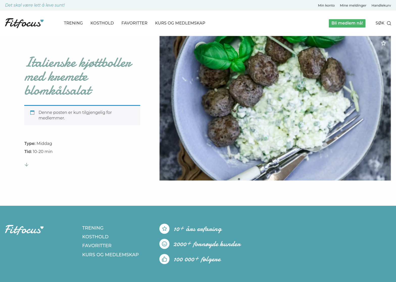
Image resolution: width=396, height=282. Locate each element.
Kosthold (102, 23)
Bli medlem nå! (347, 23)
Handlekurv (381, 5)
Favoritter (134, 23)
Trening (73, 23)
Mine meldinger (353, 5)
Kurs (180, 23)
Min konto (326, 5)
